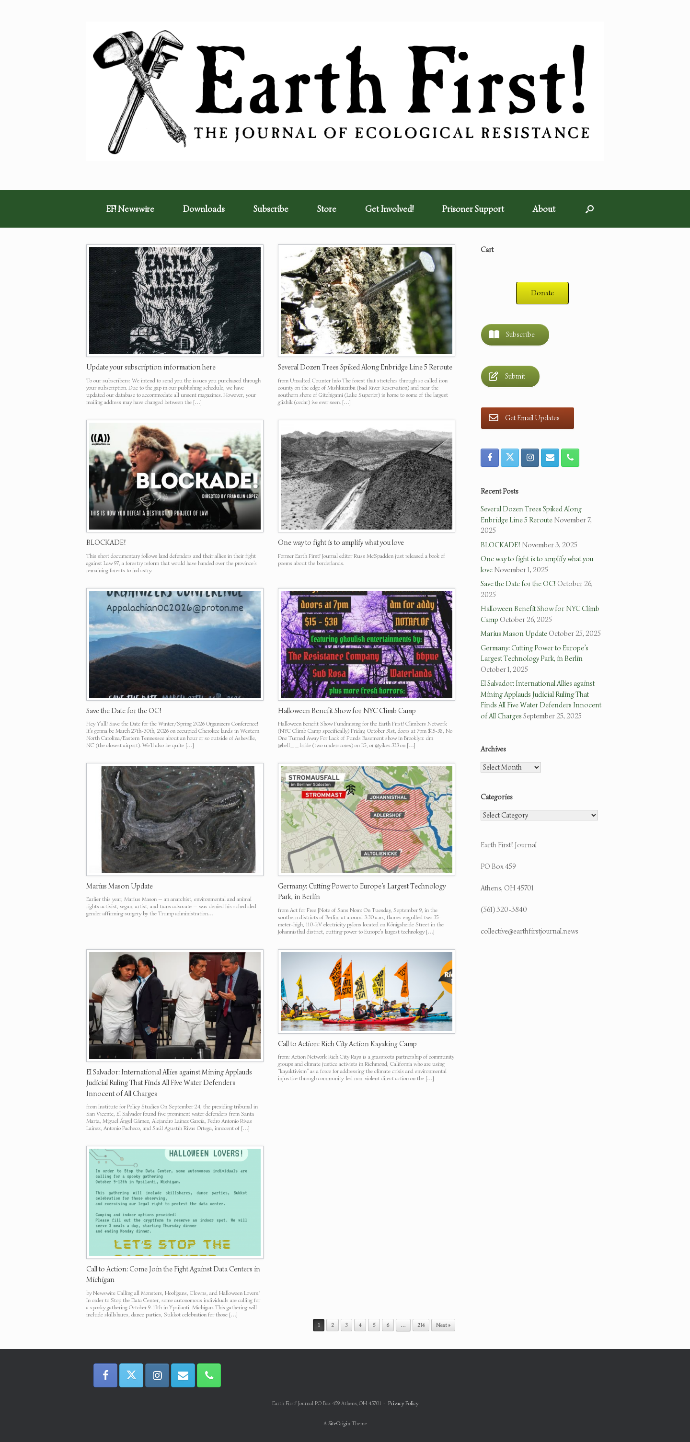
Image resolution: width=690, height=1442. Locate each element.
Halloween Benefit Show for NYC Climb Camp (347, 710)
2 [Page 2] (332, 1325)
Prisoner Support (473, 209)
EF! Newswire (130, 209)
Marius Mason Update (119, 886)
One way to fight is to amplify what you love (341, 542)
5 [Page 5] (374, 1325)
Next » (443, 1325)
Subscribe (270, 209)
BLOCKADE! (106, 542)
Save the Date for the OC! (123, 710)
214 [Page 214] (421, 1325)
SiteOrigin (339, 1423)
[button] (589, 209)
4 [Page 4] (360, 1325)
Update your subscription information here (151, 367)
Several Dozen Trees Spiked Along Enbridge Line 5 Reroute (365, 367)
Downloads (204, 209)
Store (326, 209)
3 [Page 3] (346, 1325)
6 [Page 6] (388, 1325)
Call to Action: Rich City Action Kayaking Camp (347, 1043)
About (544, 209)
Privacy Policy (403, 1403)
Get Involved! (389, 209)
